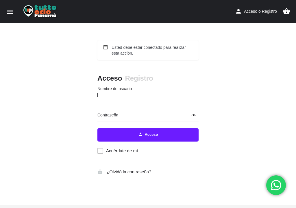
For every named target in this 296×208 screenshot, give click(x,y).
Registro (269, 11)
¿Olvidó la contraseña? (124, 171)
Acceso (250, 11)
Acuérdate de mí (122, 150)
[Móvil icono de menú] (10, 11)
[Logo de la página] (41, 11)
